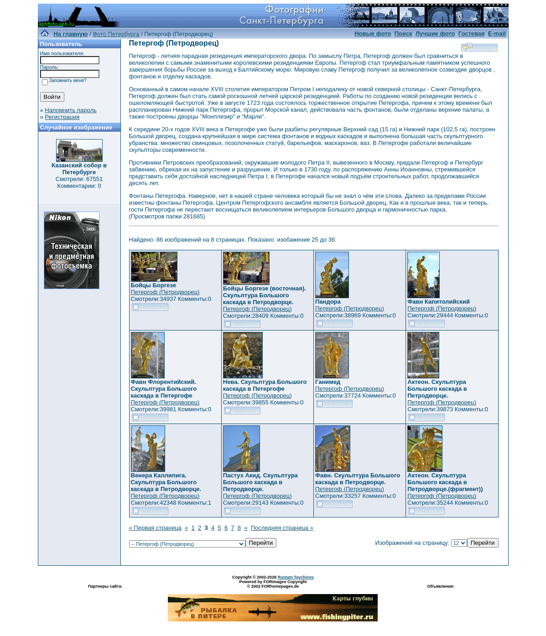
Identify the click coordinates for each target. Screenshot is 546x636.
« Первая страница (155, 527)
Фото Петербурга (116, 34)
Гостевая (471, 33)
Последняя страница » (282, 527)
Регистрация (62, 117)
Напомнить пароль (70, 110)
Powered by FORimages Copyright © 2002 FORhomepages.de (273, 584)
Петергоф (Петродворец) (165, 292)
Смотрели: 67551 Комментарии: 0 (79, 182)
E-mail (497, 33)
